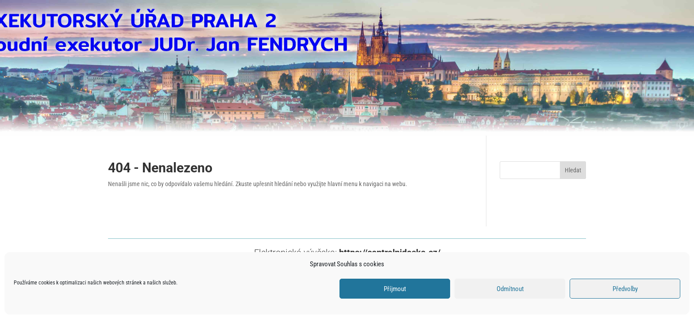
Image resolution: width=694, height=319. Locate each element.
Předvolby (625, 289)
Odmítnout (510, 289)
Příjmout (395, 289)
